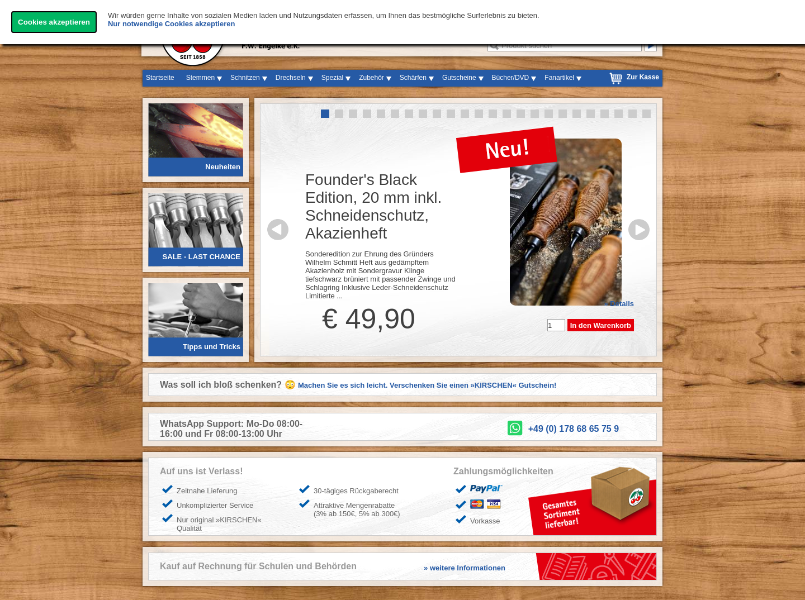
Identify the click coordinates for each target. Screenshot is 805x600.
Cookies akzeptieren (54, 22)
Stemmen (200, 78)
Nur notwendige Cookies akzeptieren (171, 24)
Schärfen (413, 78)
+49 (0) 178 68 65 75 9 (573, 429)
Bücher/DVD (510, 78)
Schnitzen (245, 78)
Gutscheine (459, 78)
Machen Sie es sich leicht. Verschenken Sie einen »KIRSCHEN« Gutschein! (427, 385)
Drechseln (291, 78)
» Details (619, 303)
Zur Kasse (643, 77)
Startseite (160, 78)
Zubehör (371, 78)
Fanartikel (559, 78)
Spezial (332, 78)
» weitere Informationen (464, 568)
